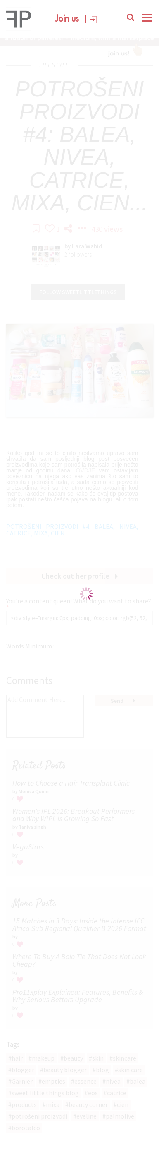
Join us (67, 19)
